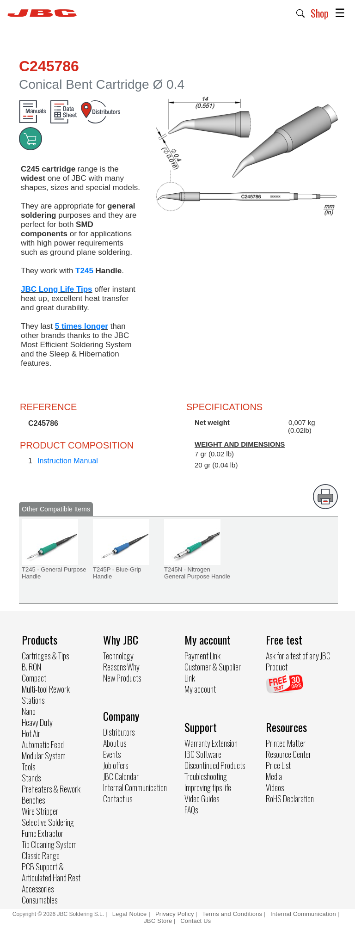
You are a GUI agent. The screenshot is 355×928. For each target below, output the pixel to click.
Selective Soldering (48, 822)
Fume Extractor (42, 833)
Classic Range (41, 855)
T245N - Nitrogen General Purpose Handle (197, 573)
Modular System (44, 756)
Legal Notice (130, 913)
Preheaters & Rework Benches (51, 794)
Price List (278, 765)
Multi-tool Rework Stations (46, 694)
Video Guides (201, 799)
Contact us (117, 799)
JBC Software (202, 754)
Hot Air (31, 733)
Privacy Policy (174, 913)
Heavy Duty (37, 722)
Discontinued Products (214, 765)
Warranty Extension (211, 743)
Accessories (38, 889)
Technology (118, 656)
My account (200, 689)
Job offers (115, 765)
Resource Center (288, 754)
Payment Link (202, 656)
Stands (31, 778)
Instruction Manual (67, 461)
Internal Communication (135, 787)
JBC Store (158, 920)
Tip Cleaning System (49, 844)
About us (114, 743)
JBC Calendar (121, 776)
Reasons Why (121, 667)
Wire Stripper (40, 811)
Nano (29, 711)
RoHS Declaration (290, 799)
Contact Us (195, 920)
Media (274, 776)
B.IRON (31, 667)
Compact (34, 678)
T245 (85, 270)
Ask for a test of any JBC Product (298, 661)
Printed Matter (286, 743)
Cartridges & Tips (45, 656)
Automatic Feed (43, 744)
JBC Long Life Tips (56, 289)
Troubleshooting (205, 776)
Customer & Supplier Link (212, 672)
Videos (275, 787)
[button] (301, 12)
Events (112, 754)
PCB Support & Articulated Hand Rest (51, 872)
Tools (28, 767)
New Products (122, 678)
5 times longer (81, 326)
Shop (320, 13)
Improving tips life (207, 787)
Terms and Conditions (232, 913)
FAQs (191, 810)
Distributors (119, 732)
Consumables (39, 900)
